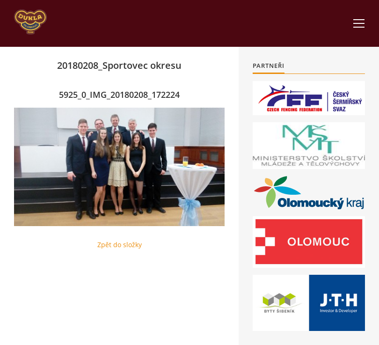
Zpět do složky (119, 244)
